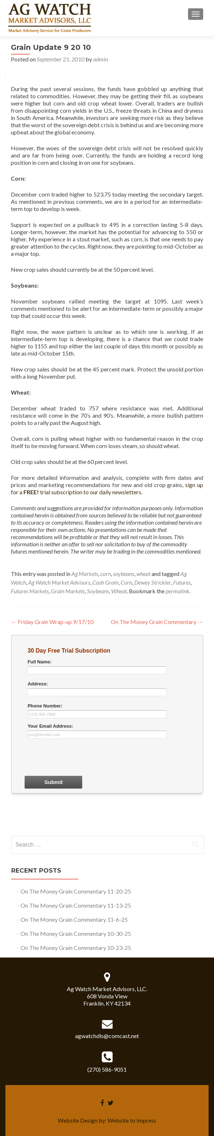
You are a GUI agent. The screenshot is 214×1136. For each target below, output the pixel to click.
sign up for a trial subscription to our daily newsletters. (107, 488)
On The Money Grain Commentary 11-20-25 (76, 891)
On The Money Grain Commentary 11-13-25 (76, 905)
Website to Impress (132, 1120)
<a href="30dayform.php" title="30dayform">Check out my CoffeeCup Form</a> (107, 734)
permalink (177, 591)
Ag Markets (84, 573)
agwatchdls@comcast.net (107, 1035)
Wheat (119, 591)
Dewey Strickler (152, 582)
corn (105, 573)
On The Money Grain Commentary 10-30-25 (76, 933)
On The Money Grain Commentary (157, 621)
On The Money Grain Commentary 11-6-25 (74, 919)
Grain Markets (68, 591)
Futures (182, 582)
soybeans (123, 573)
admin (100, 59)
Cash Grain (105, 582)
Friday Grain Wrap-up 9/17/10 (52, 621)
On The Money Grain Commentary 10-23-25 (76, 947)
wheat (143, 573)
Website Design (77, 1120)
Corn (126, 582)
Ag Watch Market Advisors (59, 582)
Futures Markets (30, 591)
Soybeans (98, 591)
